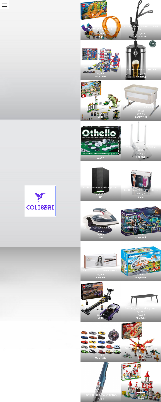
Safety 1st (141, 116)
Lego (100, 36)
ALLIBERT (141, 317)
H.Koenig (141, 76)
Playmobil (140, 237)
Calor (141, 197)
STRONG (141, 156)
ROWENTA (141, 36)
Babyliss (100, 277)
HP (100, 197)
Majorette (100, 76)
